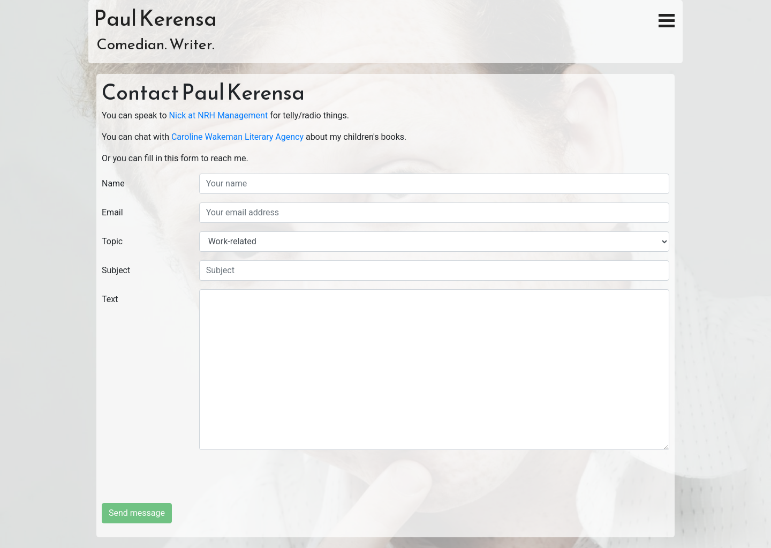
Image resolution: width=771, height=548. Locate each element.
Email (112, 212)
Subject (116, 270)
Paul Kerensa (155, 18)
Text (110, 299)
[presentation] (280, 482)
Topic (112, 241)
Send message (137, 513)
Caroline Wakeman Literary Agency (237, 137)
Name (113, 183)
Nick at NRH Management (218, 115)
